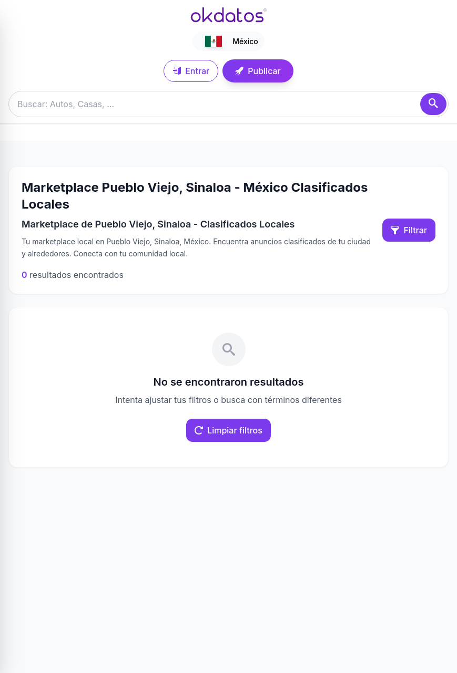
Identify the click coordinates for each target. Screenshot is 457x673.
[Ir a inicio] (228, 14)
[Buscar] (433, 104)
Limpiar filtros (228, 430)
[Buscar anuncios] (228, 104)
